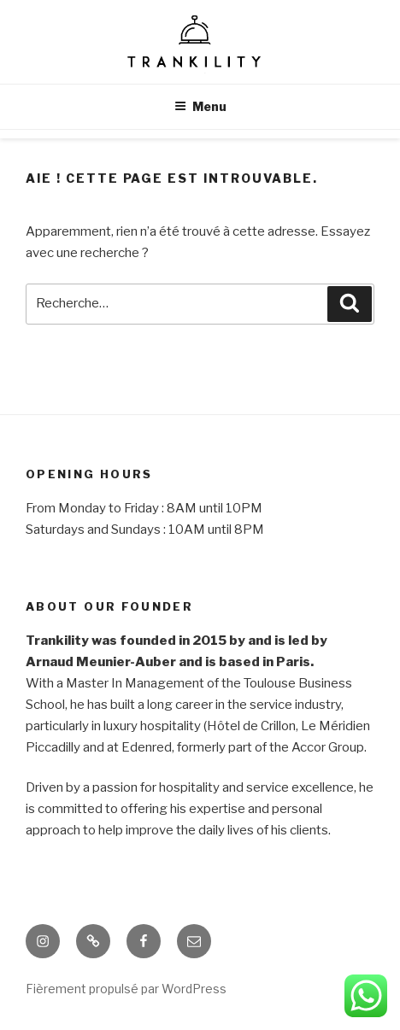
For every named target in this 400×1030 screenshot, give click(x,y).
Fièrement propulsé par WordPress (126, 988)
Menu (200, 106)
